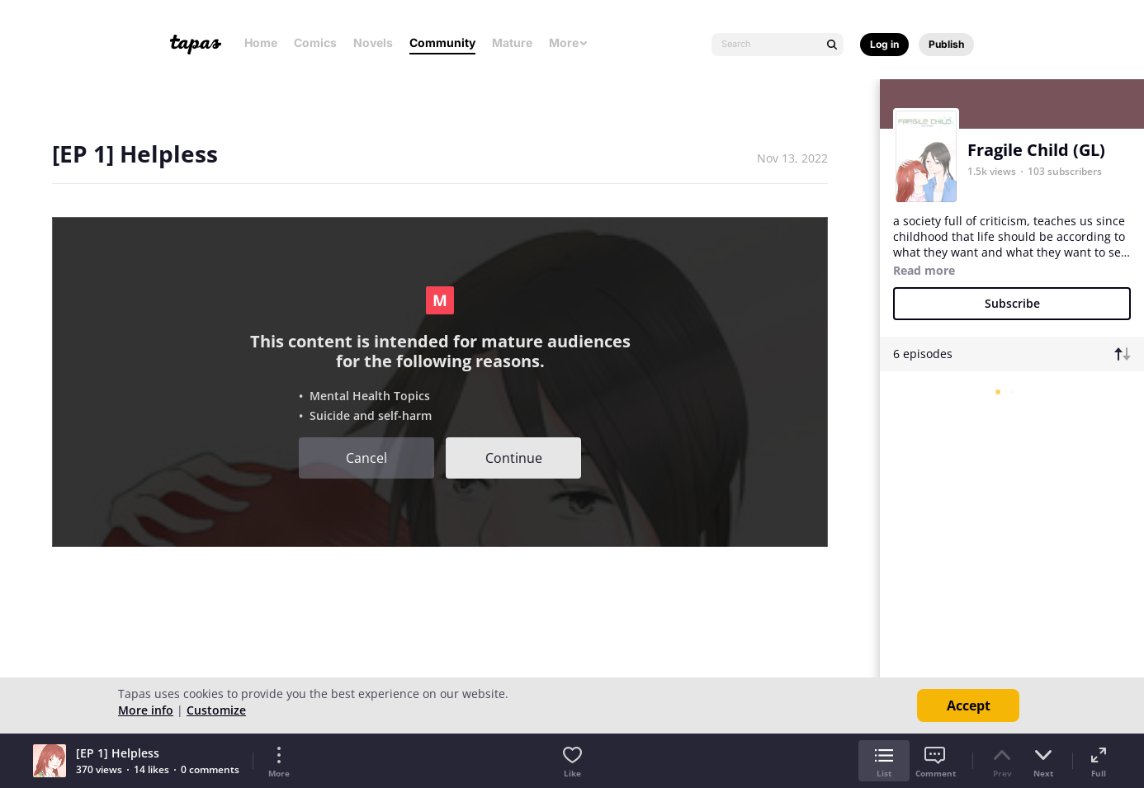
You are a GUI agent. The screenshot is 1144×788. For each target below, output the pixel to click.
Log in (884, 44)
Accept (968, 705)
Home (260, 42)
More (569, 42)
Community (442, 42)
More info (145, 710)
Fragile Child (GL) (1036, 150)
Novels (373, 42)
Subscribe (1012, 303)
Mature (512, 42)
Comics (315, 42)
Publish (946, 44)
